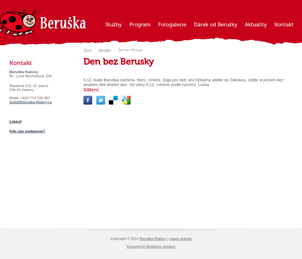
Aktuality (104, 50)
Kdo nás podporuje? (27, 131)
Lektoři (15, 121)
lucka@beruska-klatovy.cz (30, 102)
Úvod (87, 50)
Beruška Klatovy (153, 238)
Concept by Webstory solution (150, 246)
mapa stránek (181, 238)
